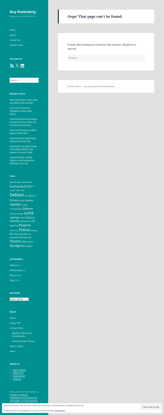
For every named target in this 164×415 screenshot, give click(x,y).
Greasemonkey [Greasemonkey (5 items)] (16, 209)
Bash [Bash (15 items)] (23, 186)
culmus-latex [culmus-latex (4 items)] (20, 190)
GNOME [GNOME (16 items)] (15, 204)
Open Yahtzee (19, 370)
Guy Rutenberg (23, 11)
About (13, 35)
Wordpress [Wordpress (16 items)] (17, 246)
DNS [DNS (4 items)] (26, 196)
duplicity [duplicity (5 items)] (32, 195)
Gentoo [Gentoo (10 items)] (29, 200)
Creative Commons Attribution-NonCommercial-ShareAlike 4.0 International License (23, 399)
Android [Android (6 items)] (25, 182)
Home (12, 30)
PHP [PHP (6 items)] (33, 221)
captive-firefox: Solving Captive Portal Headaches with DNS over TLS (22, 160)
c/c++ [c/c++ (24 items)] (31, 186)
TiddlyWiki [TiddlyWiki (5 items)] (22, 237)
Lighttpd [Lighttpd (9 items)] (14, 217)
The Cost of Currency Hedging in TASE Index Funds (21, 111)
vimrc (12, 351)
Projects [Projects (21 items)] (25, 225)
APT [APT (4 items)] (30, 182)
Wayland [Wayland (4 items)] (30, 242)
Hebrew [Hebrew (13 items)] (28, 208)
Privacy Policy (16, 346)
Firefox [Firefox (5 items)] (22, 200)
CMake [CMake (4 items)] (12, 190)
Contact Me (15, 40)
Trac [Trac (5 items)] (30, 237)
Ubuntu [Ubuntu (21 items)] (15, 241)
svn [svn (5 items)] (29, 234)
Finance (13, 265)
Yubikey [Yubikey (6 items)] (28, 246)
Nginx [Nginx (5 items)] (32, 218)
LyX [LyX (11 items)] (27, 217)
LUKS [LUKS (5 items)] (22, 218)
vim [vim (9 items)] (24, 241)
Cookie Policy (59, 410)
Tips (12, 280)
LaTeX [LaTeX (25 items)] (28, 213)
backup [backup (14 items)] (14, 186)
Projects (13, 275)
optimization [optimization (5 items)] (25, 221)
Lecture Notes (16, 45)
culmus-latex (19, 376)
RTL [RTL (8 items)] (12, 234)
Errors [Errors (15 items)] (14, 200)
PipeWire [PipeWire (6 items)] (14, 225)
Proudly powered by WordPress (99, 86)
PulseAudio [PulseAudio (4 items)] (14, 230)
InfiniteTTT (18, 373)
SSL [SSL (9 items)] (25, 234)
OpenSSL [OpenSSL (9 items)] (15, 221)
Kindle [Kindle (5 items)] (20, 213)
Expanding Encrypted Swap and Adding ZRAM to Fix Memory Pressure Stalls (23, 149)
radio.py (17, 379)
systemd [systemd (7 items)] (14, 237)
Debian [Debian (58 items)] (17, 195)
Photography (16, 270)
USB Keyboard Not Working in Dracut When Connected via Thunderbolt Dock (23, 122)
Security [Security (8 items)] (18, 234)
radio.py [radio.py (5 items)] (34, 230)
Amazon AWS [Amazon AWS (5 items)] (15, 182)
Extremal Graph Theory (23, 341)
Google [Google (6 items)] (24, 205)
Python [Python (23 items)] (24, 230)
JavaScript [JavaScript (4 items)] (13, 214)
